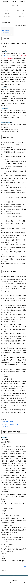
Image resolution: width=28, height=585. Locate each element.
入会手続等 (4, 29)
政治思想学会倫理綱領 (6, 32)
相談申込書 (5, 426)
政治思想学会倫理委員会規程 (10, 424)
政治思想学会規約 (5, 30)
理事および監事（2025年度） (7, 34)
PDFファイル (7, 56)
